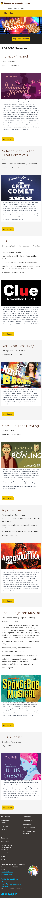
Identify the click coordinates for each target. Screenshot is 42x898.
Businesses (5, 826)
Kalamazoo (27, 824)
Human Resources (7, 853)
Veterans (4, 830)
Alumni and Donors (5, 822)
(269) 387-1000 (7, 872)
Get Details (7, 139)
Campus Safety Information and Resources (6, 847)
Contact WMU (7, 874)
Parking (4, 860)
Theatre (9, 8)
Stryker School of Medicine (29, 832)
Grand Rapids (27, 821)
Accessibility (5, 842)
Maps (3, 856)
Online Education (29, 827)
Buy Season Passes (21, 39)
